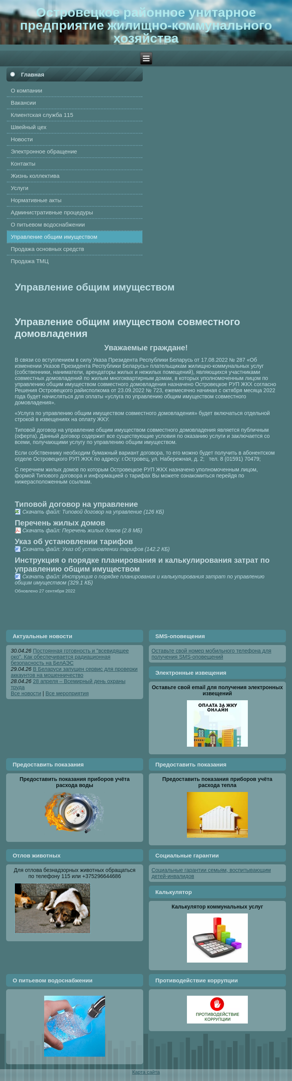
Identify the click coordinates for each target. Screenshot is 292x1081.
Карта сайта (146, 1072)
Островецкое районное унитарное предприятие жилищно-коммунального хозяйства (146, 25)
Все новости (26, 693)
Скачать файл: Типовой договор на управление (82, 512)
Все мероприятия (67, 693)
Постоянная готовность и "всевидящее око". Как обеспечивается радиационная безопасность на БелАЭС (70, 657)
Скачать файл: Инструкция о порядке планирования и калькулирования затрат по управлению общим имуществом (140, 579)
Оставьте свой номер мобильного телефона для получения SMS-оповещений (211, 654)
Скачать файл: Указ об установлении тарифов (83, 549)
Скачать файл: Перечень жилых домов (71, 530)
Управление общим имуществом (95, 287)
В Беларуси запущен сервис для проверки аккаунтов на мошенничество (74, 672)
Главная (32, 74)
